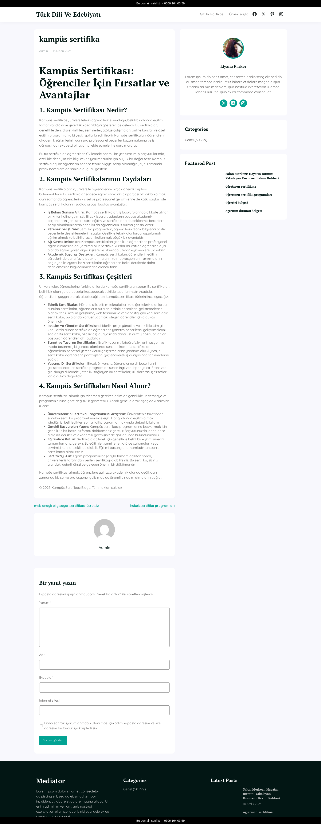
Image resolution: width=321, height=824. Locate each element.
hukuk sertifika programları (185, 444)
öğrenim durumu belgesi (258, 231)
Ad (42, 593)
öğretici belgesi (250, 223)
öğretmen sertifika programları (253, 213)
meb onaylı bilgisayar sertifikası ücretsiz (66, 444)
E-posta (46, 616)
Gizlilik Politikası (212, 14)
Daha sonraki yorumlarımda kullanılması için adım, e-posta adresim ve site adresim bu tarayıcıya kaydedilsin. (119, 664)
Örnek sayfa (238, 14)
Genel (222, 150)
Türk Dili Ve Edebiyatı (73, 14)
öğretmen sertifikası (254, 202)
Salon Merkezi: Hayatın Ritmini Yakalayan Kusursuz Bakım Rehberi (258, 189)
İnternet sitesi (49, 638)
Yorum (45, 541)
